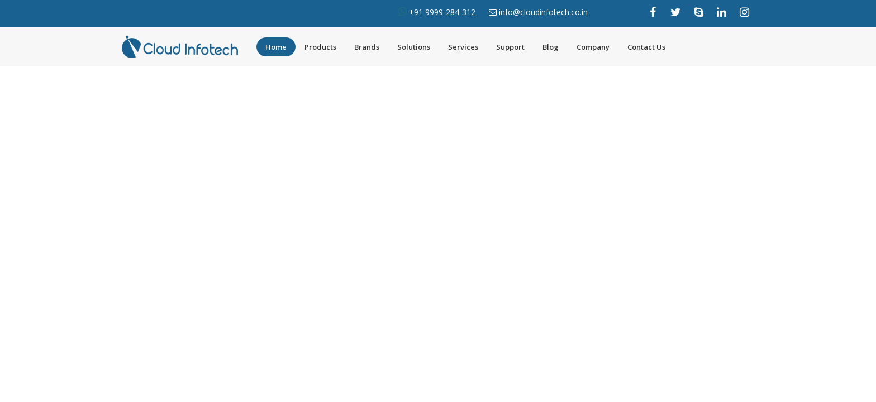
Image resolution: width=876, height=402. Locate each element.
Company (593, 47)
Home (276, 47)
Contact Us (646, 47)
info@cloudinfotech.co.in (543, 12)
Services (463, 47)
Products (320, 47)
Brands (366, 47)
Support (510, 47)
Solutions (413, 47)
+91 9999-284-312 (441, 12)
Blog (550, 47)
